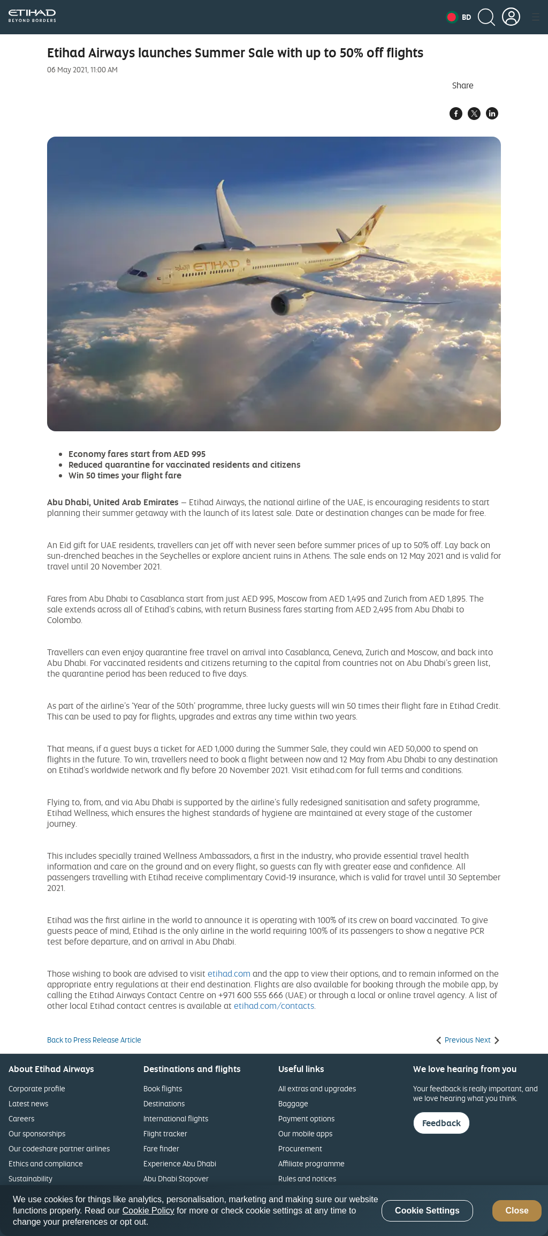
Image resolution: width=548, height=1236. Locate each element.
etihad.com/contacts (274, 1006)
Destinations (164, 1103)
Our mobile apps (305, 1133)
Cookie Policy (148, 1210)
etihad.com (229, 973)
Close (517, 1210)
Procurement (300, 1148)
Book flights (162, 1088)
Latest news (28, 1103)
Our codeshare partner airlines (59, 1148)
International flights (175, 1118)
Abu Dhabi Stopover (176, 1178)
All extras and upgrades (317, 1088)
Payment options (306, 1118)
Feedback (441, 1123)
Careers (21, 1118)
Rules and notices (307, 1178)
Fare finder (161, 1148)
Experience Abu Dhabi (179, 1163)
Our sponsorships (37, 1133)
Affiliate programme (311, 1163)
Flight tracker (165, 1133)
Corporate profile (37, 1088)
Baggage (293, 1103)
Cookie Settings (427, 1210)
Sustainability (30, 1178)
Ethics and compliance (46, 1163)
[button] (458, 17)
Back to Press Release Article (94, 1040)
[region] (274, 1210)
